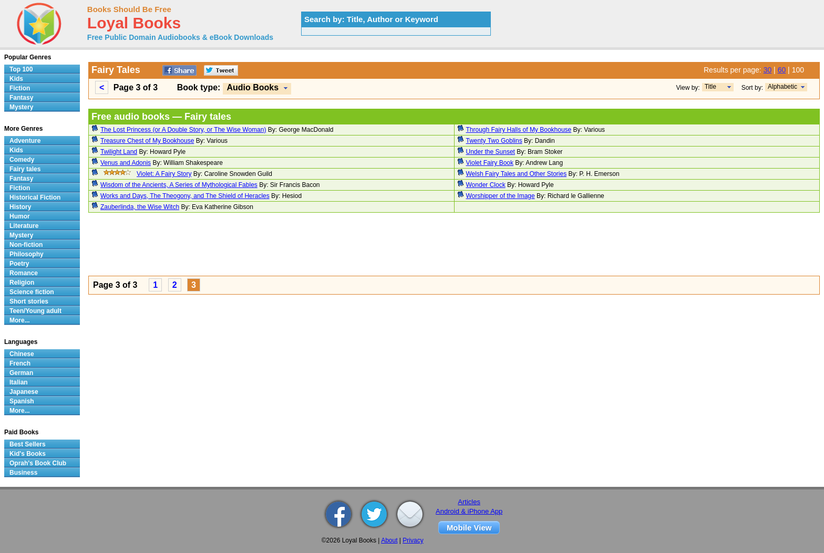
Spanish (21, 401)
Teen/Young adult (35, 311)
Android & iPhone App (469, 511)
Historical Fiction (34, 197)
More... (19, 320)
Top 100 (21, 69)
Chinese (21, 354)
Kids (16, 78)
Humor (19, 216)
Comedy (21, 159)
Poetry (19, 263)
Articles (469, 502)
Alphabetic (782, 86)
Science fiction (31, 292)
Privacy (413, 540)
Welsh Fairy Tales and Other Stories (516, 174)
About (389, 540)
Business (23, 472)
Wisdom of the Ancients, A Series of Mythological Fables (179, 185)
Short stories (28, 301)
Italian (18, 382)
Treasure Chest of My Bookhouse (147, 140)
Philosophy (26, 254)
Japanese (23, 391)
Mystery (21, 107)
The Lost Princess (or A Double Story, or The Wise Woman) (183, 129)
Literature (23, 225)
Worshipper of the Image (500, 196)
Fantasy (21, 97)
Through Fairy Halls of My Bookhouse (519, 129)
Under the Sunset (490, 151)
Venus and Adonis (125, 162)
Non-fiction (26, 244)
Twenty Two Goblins (494, 140)
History (20, 207)
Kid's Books (27, 453)
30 (768, 70)
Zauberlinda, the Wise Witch (139, 207)
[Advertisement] (403, 245)
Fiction (19, 88)
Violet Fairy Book (490, 162)
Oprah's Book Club (37, 463)
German (21, 373)
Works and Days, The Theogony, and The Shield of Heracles (185, 196)
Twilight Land (118, 151)
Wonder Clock (486, 185)
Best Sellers (27, 444)
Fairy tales (24, 169)
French (19, 363)
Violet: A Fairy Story (164, 174)
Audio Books (252, 87)
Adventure (24, 140)
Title (710, 86)
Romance (23, 273)
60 (782, 70)
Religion (21, 282)
